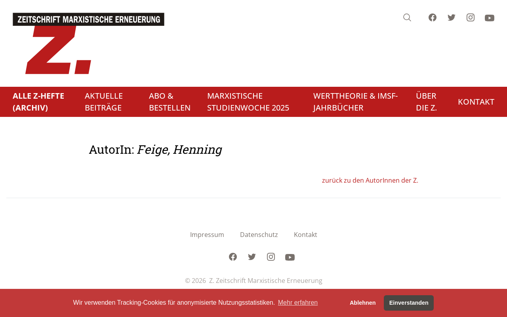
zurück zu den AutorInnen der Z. (370, 180)
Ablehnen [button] (363, 303)
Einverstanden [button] (409, 303)
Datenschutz (259, 234)
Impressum (207, 234)
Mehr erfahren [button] (298, 302)
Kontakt (305, 234)
